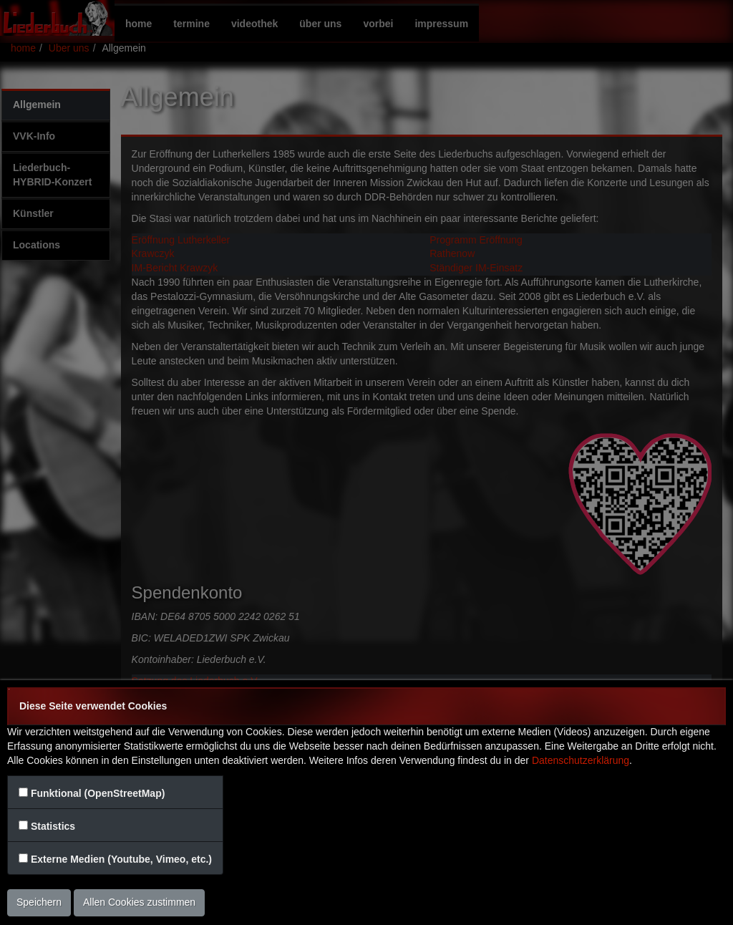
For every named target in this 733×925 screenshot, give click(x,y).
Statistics (53, 826)
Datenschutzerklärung (580, 760)
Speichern (39, 902)
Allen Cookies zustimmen (139, 902)
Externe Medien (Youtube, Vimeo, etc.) (121, 859)
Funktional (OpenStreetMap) (98, 793)
